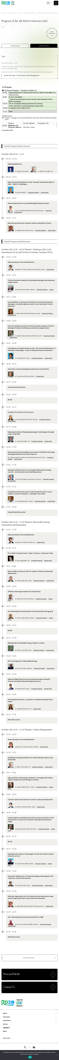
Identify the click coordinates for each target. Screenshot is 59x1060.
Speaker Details (45, 192)
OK (30, 1057)
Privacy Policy (6, 1038)
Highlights (6, 1027)
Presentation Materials (33, 192)
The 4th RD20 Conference (30, 13)
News (5, 1031)
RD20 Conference (12, 13)
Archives (20, 13)
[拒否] (57, 1055)
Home (4, 13)
